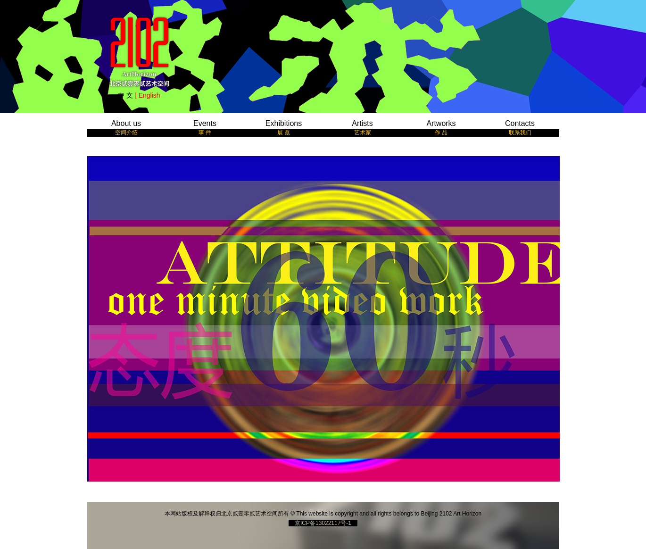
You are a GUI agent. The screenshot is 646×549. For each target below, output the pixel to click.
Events (204, 127)
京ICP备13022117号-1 (323, 523)
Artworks (441, 127)
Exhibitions (283, 127)
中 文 (125, 95)
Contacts (520, 127)
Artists (362, 127)
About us (126, 127)
